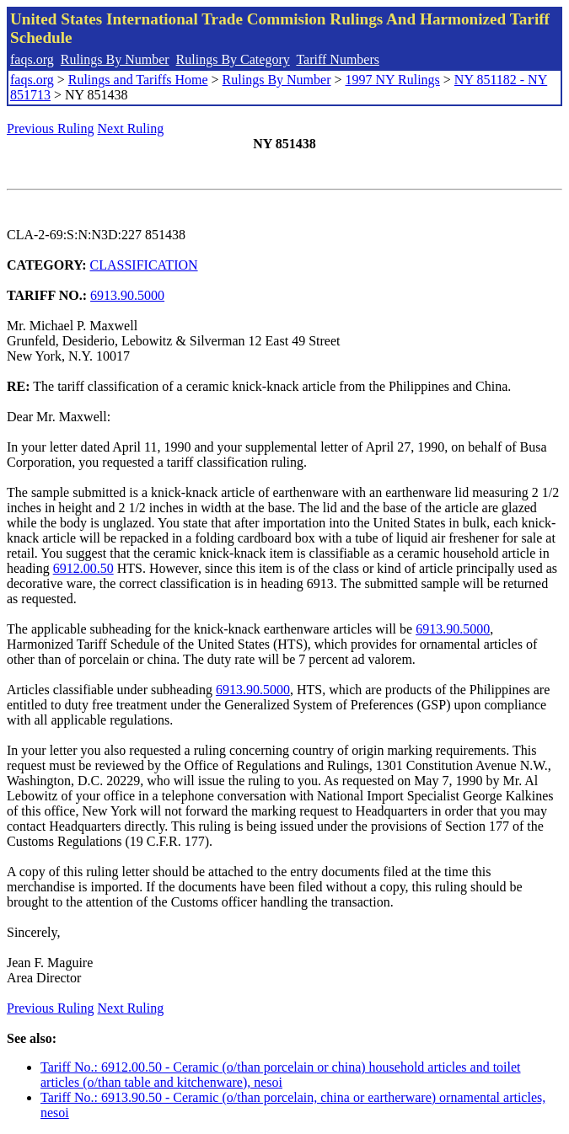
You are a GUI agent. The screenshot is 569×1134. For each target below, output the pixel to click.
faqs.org (32, 59)
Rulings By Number (115, 59)
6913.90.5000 (127, 295)
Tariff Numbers (337, 59)
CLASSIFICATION (144, 265)
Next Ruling (131, 128)
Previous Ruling (50, 128)
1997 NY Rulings (393, 79)
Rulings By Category (233, 59)
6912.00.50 (83, 568)
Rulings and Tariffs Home (138, 79)
